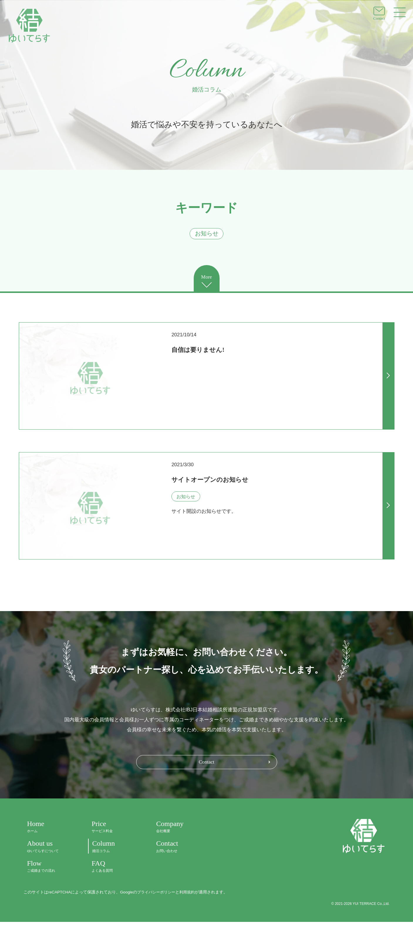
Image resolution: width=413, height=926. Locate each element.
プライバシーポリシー (157, 896)
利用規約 (190, 896)
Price (113, 831)
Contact (206, 766)
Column (113, 851)
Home (48, 831)
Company (178, 831)
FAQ (113, 870)
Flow (48, 870)
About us (48, 851)
